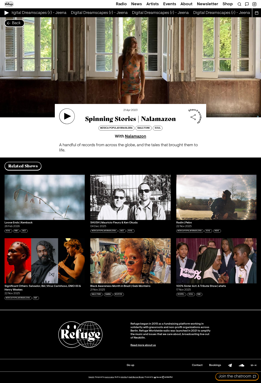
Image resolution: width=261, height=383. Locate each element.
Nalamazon (135, 136)
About (186, 4)
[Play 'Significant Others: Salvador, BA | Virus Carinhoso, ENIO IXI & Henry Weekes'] (45, 260)
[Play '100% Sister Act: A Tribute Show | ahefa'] (216, 260)
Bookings (215, 365)
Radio (121, 4)
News (136, 4)
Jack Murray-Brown (136, 377)
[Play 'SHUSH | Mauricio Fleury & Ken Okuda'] (130, 197)
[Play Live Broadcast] (6, 12)
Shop (228, 4)
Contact (197, 365)
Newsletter (207, 4)
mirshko (124, 377)
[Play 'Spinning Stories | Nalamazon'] (67, 116)
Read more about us (143, 345)
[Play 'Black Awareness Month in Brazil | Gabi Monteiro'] (130, 260)
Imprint (91, 377)
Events (169, 4)
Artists (152, 4)
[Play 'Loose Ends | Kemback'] (45, 197)
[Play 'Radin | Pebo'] (216, 197)
